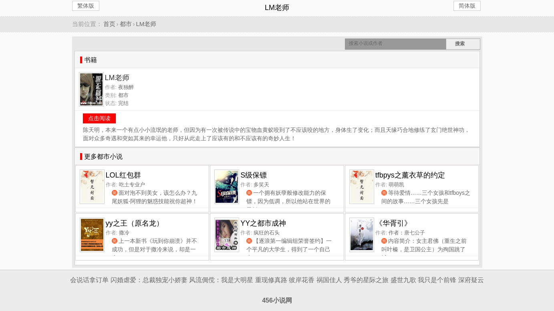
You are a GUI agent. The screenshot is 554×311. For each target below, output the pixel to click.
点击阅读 (99, 118)
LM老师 (146, 23)
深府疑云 (471, 280)
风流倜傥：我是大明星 (221, 280)
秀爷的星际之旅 (366, 280)
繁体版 (85, 5)
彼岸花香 (301, 280)
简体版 (467, 5)
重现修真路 (271, 280)
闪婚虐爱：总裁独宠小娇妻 (149, 280)
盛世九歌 (403, 280)
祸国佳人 (329, 280)
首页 (109, 23)
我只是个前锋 (437, 280)
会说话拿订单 (89, 280)
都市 (126, 23)
